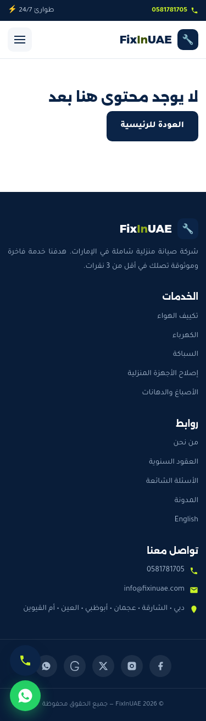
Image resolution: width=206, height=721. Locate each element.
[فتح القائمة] (20, 39)
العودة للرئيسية (152, 126)
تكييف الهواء (177, 317)
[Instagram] (132, 666)
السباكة (185, 355)
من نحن (185, 443)
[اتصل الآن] (25, 660)
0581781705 (166, 570)
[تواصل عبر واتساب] (25, 695)
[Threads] (75, 666)
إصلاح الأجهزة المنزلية (162, 374)
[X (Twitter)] (103, 666)
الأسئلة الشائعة (172, 482)
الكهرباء (185, 336)
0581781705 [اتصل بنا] (175, 10)
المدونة (186, 501)
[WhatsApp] (46, 666)
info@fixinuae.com (154, 589)
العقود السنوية (173, 462)
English (186, 520)
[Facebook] (160, 666)
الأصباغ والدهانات (170, 393)
